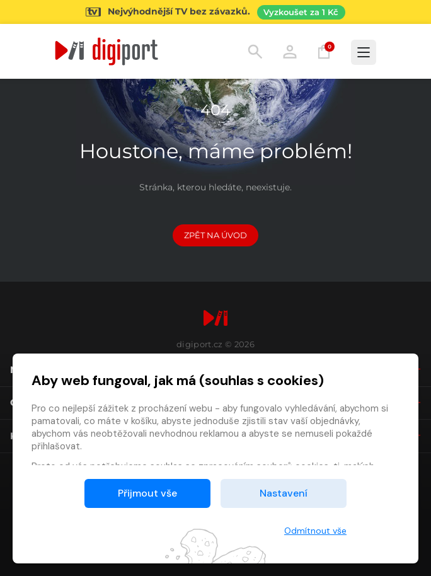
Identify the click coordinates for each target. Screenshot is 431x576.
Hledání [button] (255, 51)
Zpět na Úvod (215, 235)
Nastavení (283, 493)
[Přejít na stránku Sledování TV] (215, 12)
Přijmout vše (147, 493)
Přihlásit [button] (289, 51)
